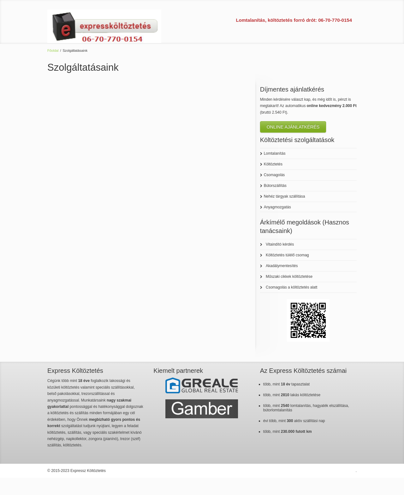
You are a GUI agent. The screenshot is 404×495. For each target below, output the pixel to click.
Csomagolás (274, 175)
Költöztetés (273, 164)
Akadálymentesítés (282, 266)
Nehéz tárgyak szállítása (284, 196)
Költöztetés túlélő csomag (287, 255)
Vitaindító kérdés (280, 244)
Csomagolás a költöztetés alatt (291, 287)
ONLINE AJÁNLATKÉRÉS (293, 126)
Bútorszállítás (275, 185)
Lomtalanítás (275, 153)
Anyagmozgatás (277, 207)
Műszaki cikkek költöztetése (289, 276)
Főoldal (52, 50)
